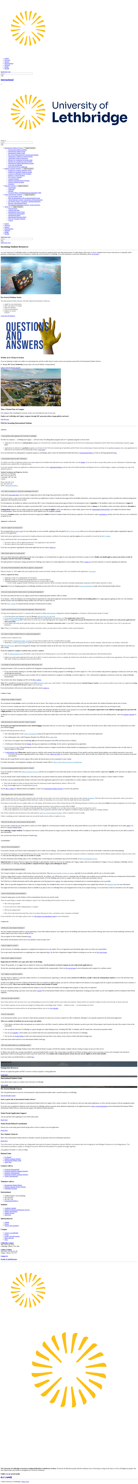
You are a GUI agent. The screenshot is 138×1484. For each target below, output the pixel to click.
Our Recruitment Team (15, 196)
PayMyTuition (19, 1036)
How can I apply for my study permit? (12, 527)
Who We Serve (12, 208)
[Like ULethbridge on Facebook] (1, 1477)
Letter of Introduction (30, 734)
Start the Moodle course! (8, 1095)
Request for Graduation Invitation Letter (20, 160)
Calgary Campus (6, 1249)
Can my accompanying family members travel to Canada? (18, 768)
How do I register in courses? (10, 945)
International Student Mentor (13, 1185)
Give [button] (9, 72)
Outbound (11, 189)
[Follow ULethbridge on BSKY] (7, 1477)
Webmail (7, 65)
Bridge (7, 67)
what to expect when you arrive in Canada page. (67, 762)
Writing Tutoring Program (16, 182)
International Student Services (14, 148)
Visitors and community (12, 1225)
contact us (87, 562)
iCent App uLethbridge (15, 165)
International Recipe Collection (17, 167)
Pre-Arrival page (102, 952)
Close (3, 140)
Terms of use (25, 1481)
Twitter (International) (11, 1176)
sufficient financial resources (30, 772)
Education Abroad (10, 186)
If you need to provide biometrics (15, 618)
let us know (95, 254)
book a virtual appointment (99, 1106)
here (115, 453)
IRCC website (106, 536)
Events (7, 1234)
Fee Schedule (54, 1008)
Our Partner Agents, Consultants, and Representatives (24, 201)
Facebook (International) (12, 1169)
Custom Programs (13, 179)
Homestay (11, 184)
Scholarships (12, 187)
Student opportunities (11, 1211)
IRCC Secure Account (73, 531)
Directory (7, 60)
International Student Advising (17, 150)
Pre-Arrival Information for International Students (23, 155)
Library (7, 58)
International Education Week (17, 217)
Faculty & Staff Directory (9, 1259)
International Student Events (16, 151)
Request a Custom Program (16, 175)
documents (91, 798)
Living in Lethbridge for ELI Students (19, 174)
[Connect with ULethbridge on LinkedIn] (11, 1477)
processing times (14, 495)
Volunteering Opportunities (16, 213)
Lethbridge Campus (7, 1243)
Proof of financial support (12, 747)
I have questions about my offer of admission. (14, 458)
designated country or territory (23, 641)
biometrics (53, 613)
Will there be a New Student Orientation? (13, 928)
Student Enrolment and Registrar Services (17, 1210)
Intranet (7, 62)
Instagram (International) (12, 1173)
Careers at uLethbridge (11, 1233)
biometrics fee (15, 620)
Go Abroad (8, 1157)
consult (39, 991)
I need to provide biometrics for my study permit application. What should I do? (23, 609)
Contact (10, 220)
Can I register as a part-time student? (12, 974)
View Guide (4, 1085)
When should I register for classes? (11, 958)
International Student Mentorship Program (21, 163)
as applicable (52, 737)
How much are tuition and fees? (10, 998)
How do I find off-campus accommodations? (14, 893)
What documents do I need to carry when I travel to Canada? (18, 722)
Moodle (7, 68)
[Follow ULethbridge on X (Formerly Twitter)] (5, 1477)
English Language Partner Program (18, 180)
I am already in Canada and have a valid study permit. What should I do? (22, 664)
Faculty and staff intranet (12, 1236)
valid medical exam (12, 752)
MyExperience (9, 63)
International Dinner (14, 215)
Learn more (92, 571)
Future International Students (13, 194)
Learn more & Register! (8, 316)
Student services (9, 1213)
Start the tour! (5, 419)
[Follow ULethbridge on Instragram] (3, 1477)
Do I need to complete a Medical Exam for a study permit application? (21, 634)
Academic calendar (10, 1208)
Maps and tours (9, 1238)
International (7, 79)
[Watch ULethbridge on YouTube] (9, 1477)
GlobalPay (15, 1033)
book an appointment (85, 586)
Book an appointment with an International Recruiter (24, 198)
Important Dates (112, 884)
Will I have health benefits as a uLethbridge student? (16, 1045)
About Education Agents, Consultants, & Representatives (25, 200)
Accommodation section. (89, 859)
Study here (8, 1215)
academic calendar (128, 714)
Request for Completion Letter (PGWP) (20, 161)
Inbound (10, 191)
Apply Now (8, 1162)
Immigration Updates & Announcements (20, 156)
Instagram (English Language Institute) (16, 1174)
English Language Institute (13, 168)
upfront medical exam (16, 654)
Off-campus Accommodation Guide (45, 916)
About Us (7, 207)
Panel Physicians (9, 646)
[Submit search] (2, 76)
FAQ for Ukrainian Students (16, 219)
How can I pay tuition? (8, 1014)
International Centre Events (16, 212)
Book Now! (4, 1120)
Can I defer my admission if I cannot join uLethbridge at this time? (20, 491)
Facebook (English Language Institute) (16, 1171)
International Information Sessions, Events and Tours (24, 205)
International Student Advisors (53, 788)
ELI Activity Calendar (15, 177)
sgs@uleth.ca (103, 514)
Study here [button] (4, 72)
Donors (7, 1224)
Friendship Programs (11, 1188)
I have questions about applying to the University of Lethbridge (19, 436)
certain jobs (21, 642)
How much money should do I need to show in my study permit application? (22, 592)
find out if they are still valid (46, 616)
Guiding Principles (14, 210)
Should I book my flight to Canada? (11, 699)
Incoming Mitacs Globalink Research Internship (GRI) (24, 193)
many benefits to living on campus (63, 873)
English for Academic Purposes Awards (20, 172)
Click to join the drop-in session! (10, 367)
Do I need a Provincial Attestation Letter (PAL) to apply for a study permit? (22, 567)
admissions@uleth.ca (56, 467)
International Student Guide (16, 153)
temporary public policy (45, 683)
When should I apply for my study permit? (13, 553)
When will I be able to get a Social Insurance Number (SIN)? (18, 822)
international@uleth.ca (87, 453)
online (128, 825)
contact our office (55, 754)
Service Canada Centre (14, 827)
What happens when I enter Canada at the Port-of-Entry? (17, 794)
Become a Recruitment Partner (17, 203)
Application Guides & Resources (18, 158)
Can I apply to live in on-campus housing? (13, 869)
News (6, 1239)
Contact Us (4, 1256)
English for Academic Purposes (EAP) (19, 170)
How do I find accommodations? (10, 847)
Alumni (7, 1222)
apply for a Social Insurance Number (51, 813)
